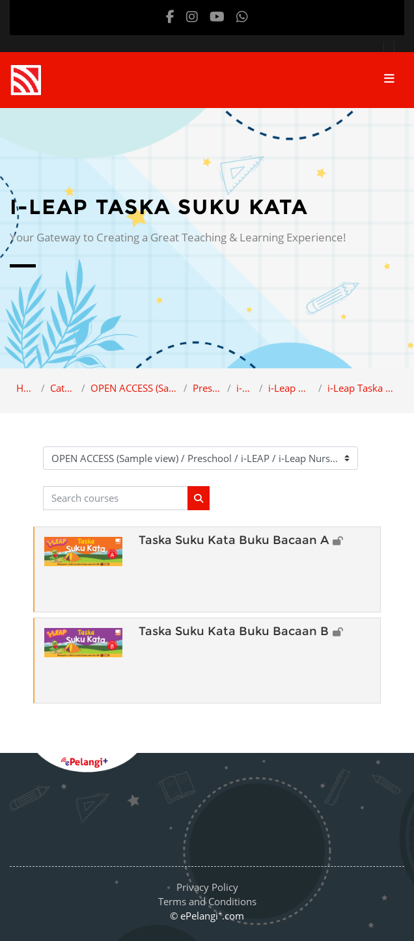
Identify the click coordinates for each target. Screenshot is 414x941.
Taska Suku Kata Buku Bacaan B (234, 631)
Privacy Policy (207, 886)
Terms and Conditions (207, 901)
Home (26, 387)
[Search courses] (115, 498)
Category (63, 387)
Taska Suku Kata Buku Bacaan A (234, 540)
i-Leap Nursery (290, 387)
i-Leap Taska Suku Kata (362, 387)
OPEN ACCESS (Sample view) (134, 387)
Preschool (207, 387)
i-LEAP (245, 387)
